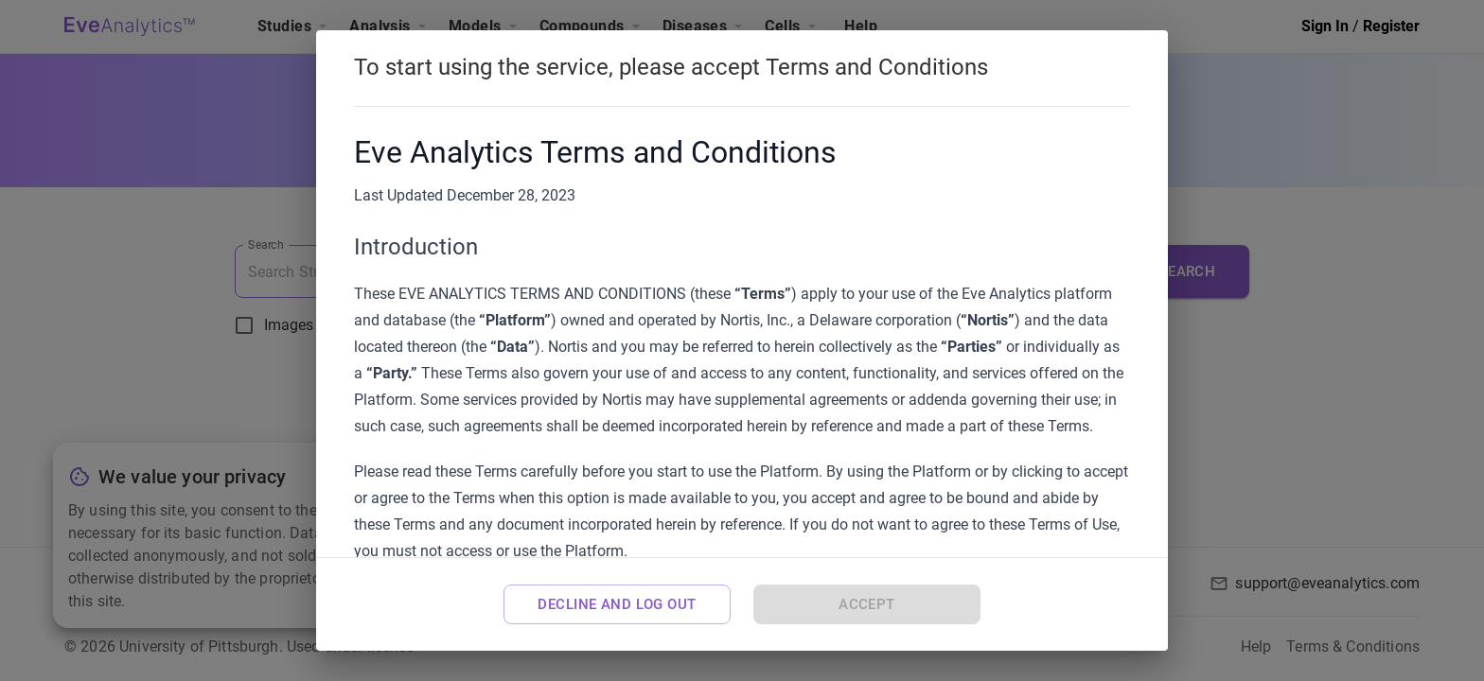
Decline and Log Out (617, 604)
